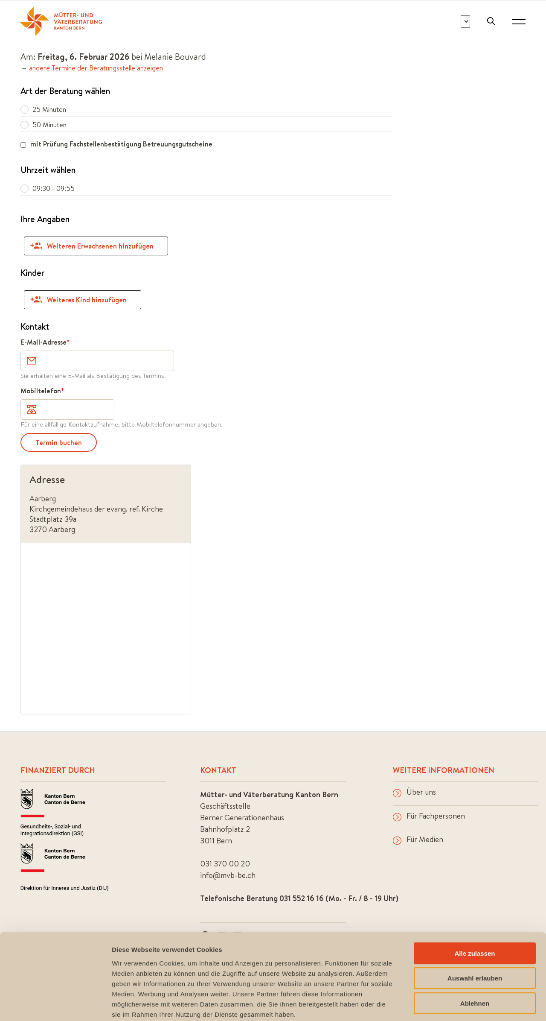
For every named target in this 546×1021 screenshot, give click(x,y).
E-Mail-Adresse (43, 342)
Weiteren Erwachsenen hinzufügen (92, 246)
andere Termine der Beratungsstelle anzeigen (96, 68)
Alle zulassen (474, 908)
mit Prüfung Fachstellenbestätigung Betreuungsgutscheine (121, 144)
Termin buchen (58, 442)
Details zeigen (453, 1004)
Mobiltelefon (40, 390)
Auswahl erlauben (474, 933)
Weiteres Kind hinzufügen (78, 299)
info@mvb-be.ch (228, 875)
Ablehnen (474, 958)
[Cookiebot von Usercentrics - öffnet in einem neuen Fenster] (55, 1004)
